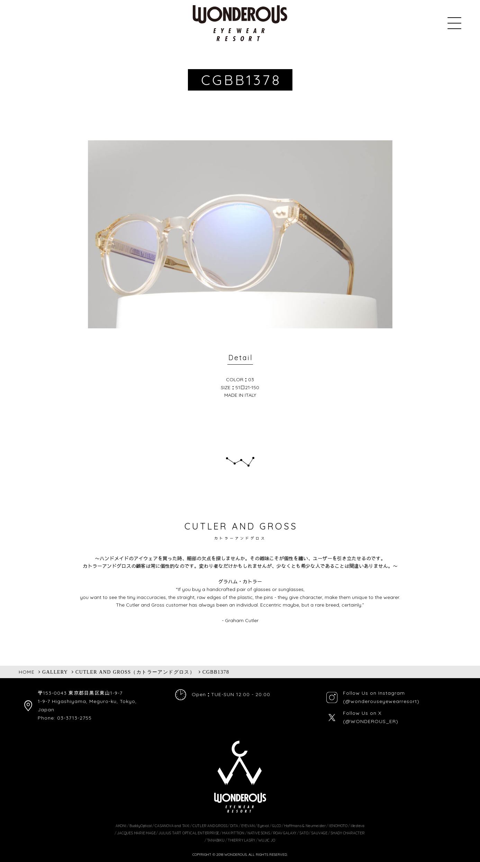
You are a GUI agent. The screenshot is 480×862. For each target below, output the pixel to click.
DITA (234, 825)
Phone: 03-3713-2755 (65, 718)
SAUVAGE (319, 833)
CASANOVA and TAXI (172, 825)
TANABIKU (216, 840)
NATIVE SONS (258, 833)
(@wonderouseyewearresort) (381, 701)
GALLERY (55, 671)
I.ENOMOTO (338, 825)
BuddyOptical (140, 825)
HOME (27, 672)
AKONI (121, 825)
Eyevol (263, 825)
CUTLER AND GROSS (209, 825)
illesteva (357, 825)
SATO (303, 833)
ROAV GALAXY (285, 833)
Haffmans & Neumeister (305, 825)
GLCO (276, 825)
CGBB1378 (215, 671)
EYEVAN (248, 825)
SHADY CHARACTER (347, 833)
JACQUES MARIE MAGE (136, 833)
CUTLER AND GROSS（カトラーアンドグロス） (135, 671)
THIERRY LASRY (241, 840)
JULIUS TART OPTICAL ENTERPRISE (189, 833)
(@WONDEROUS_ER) (370, 721)
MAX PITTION (233, 833)
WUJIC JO (266, 840)
